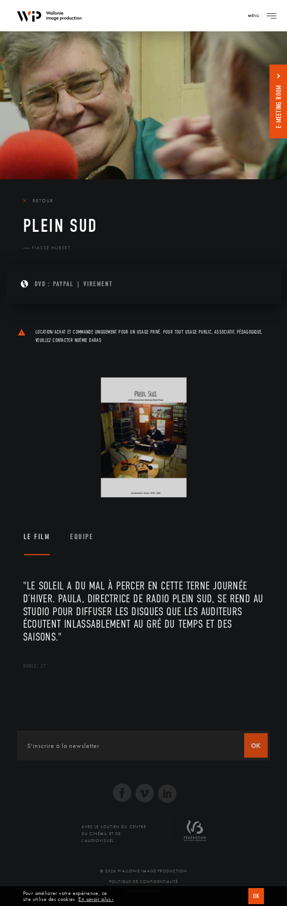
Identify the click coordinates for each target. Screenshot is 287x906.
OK (256, 896)
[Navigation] (271, 15)
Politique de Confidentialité (143, 881)
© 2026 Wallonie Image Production (143, 871)
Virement (97, 284)
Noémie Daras (88, 340)
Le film (36, 537)
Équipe (81, 537)
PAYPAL (63, 284)
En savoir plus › (95, 899)
